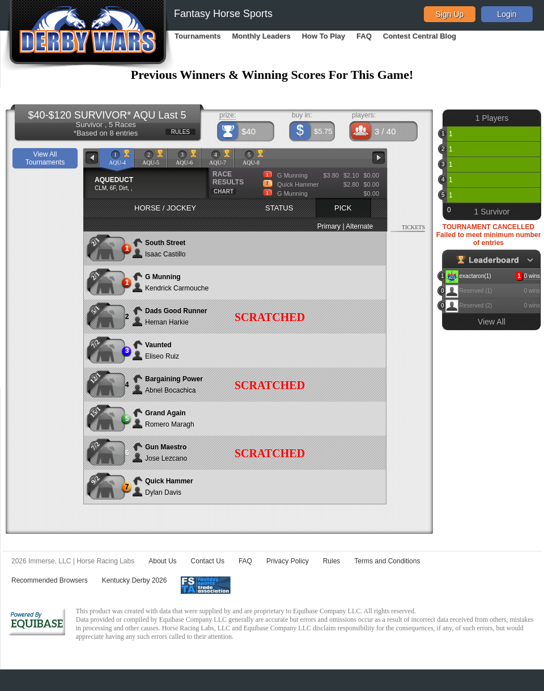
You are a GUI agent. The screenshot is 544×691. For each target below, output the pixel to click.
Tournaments (197, 36)
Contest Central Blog (419, 36)
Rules (332, 561)
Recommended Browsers (49, 580)
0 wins (532, 276)
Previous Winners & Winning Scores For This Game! (272, 75)
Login (506, 14)
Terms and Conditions (387, 561)
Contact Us (207, 561)
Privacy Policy (287, 561)
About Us (162, 561)
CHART (223, 191)
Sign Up (450, 14)
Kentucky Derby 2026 (134, 580)
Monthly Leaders (261, 36)
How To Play (323, 36)
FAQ (364, 36)
